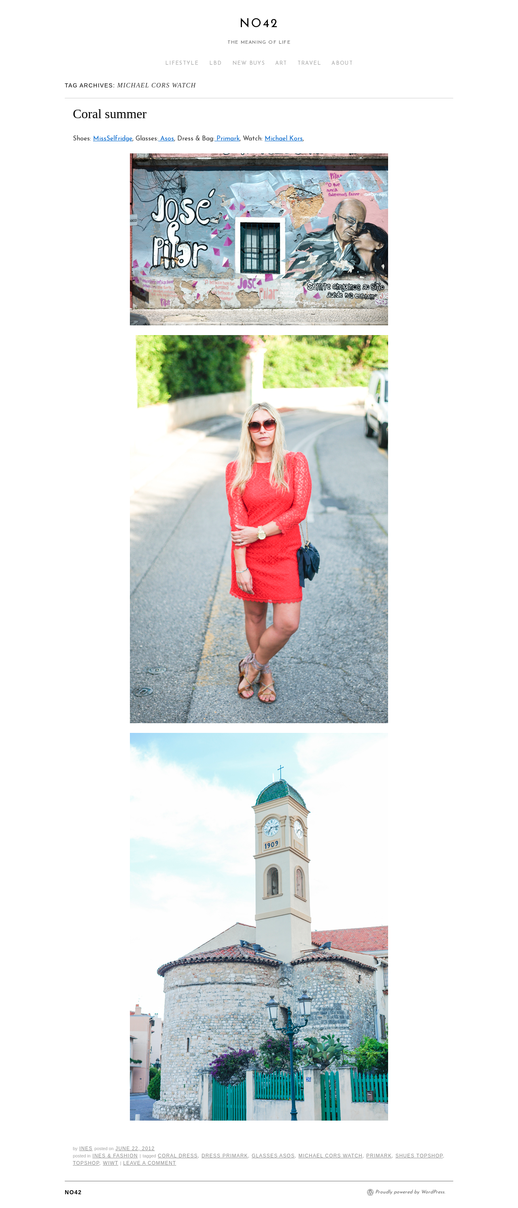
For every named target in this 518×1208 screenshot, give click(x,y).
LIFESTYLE (182, 63)
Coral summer (109, 113)
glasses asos (273, 1156)
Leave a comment (149, 1163)
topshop (86, 1163)
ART (281, 63)
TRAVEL (309, 63)
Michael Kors (284, 139)
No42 (259, 24)
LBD (215, 63)
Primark (227, 139)
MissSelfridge (112, 139)
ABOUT (342, 63)
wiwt (110, 1163)
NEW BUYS (248, 63)
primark (379, 1156)
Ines (86, 1148)
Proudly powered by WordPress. (410, 1192)
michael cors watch (330, 1156)
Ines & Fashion (115, 1156)
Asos (166, 139)
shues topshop (419, 1156)
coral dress (178, 1156)
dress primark (225, 1156)
